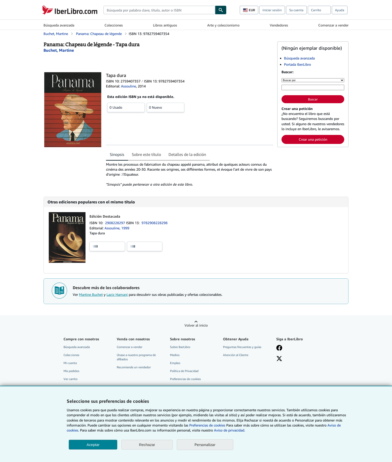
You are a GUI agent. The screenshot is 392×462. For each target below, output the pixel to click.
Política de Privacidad (184, 371)
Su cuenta (296, 10)
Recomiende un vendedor (134, 367)
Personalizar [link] (205, 444)
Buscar (313, 99)
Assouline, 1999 (116, 228)
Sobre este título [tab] (146, 154)
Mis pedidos (71, 371)
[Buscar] (220, 10)
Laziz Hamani (117, 294)
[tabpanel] (189, 174)
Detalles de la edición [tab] (187, 154)
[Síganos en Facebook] (279, 348)
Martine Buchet (91, 294)
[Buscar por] (313, 80)
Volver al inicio (196, 325)
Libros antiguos (165, 25)
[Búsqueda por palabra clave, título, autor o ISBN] (313, 87)
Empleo (175, 363)
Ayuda (339, 10)
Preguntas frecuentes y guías (242, 347)
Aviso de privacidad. (229, 430)
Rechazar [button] (147, 445)
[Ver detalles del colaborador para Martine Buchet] (59, 50)
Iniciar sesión (272, 10)
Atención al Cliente (235, 355)
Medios (175, 355)
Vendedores (279, 25)
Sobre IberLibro (180, 347)
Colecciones (113, 25)
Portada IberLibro (297, 64)
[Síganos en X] (279, 359)
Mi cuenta (70, 363)
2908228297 (115, 223)
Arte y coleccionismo (223, 25)
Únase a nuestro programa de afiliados (136, 357)
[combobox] (159, 10)
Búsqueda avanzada (59, 25)
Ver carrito (71, 379)
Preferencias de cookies (207, 425)
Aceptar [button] (93, 445)
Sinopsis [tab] (117, 154)
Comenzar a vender (333, 25)
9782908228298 (155, 223)
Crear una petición (313, 139)
